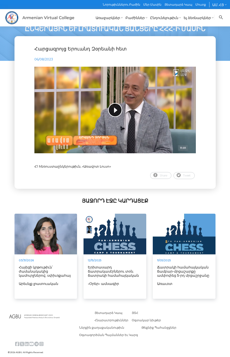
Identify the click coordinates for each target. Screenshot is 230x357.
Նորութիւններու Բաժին (121, 4)
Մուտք (200, 4)
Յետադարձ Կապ (178, 4)
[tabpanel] (115, 110)
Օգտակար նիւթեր (146, 320)
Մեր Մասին (152, 4)
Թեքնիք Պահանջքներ (159, 327)
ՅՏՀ (135, 313)
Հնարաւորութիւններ (111, 320)
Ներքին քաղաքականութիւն (101, 327)
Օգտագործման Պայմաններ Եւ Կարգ (108, 335)
